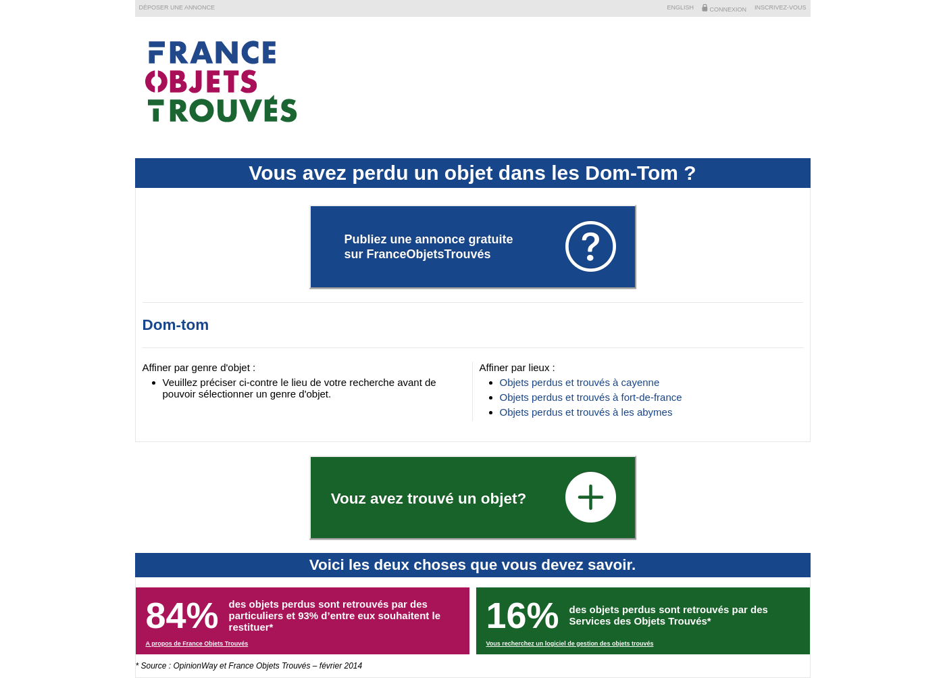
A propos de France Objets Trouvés (197, 643)
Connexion (724, 8)
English (680, 7)
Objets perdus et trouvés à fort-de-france (591, 397)
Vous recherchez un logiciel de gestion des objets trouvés (570, 643)
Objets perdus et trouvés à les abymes (586, 412)
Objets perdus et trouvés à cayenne (580, 382)
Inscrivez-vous (781, 7)
